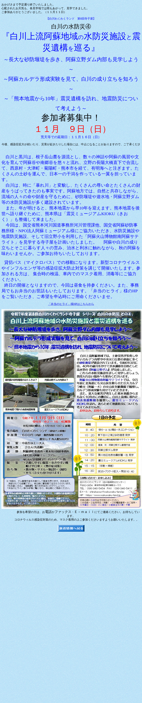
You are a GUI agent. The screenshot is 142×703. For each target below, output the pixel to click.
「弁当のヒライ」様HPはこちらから (71, 303)
